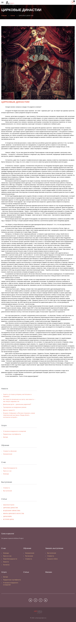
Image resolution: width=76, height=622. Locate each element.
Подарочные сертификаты (12, 434)
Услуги (4, 572)
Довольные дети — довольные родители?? (17, 404)
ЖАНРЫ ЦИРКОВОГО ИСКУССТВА (13, 513)
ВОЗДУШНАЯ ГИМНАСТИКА (11, 510)
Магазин (48, 572)
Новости (6, 562)
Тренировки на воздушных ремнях (14, 407)
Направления (7, 454)
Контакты (6, 565)
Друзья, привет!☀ (9, 410)
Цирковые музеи (8, 505)
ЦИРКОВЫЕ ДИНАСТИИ (15, 102)
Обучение (27, 548)
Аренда (5, 437)
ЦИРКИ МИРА (7, 516)
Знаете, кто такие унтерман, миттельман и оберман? (17, 395)
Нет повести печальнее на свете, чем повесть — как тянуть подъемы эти (19, 400)
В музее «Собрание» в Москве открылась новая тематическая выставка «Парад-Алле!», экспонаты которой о (19, 415)
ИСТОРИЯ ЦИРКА (8, 519)
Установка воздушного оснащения (14, 431)
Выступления (7, 491)
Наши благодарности (10, 468)
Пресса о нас (7, 471)
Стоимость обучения (10, 451)
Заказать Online (52, 559)
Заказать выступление (54, 548)
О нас (3, 548)
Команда (6, 474)
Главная (4, 15)
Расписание (29, 556)
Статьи (12, 15)
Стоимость (6, 488)
